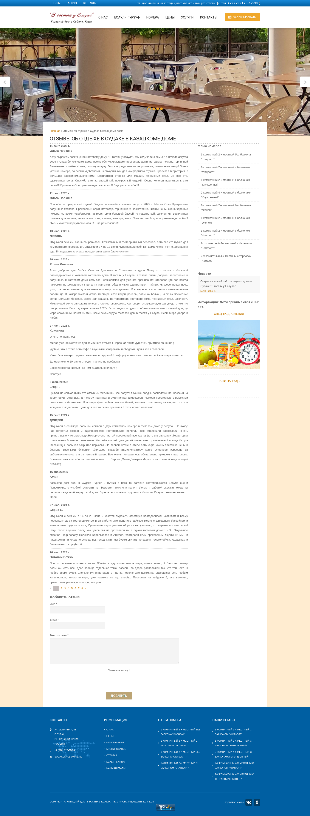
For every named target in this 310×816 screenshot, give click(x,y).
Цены (170, 17)
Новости (204, 274)
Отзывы (55, 3)
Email (53, 619)
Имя (52, 603)
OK (257, 802)
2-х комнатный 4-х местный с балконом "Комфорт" (226, 246)
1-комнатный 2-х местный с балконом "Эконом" (225, 220)
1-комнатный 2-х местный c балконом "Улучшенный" (225, 182)
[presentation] (119, 681)
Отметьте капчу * (119, 670)
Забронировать (244, 17)
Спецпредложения (229, 313)
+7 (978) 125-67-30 (243, 3)
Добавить (119, 696)
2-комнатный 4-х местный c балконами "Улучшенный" (226, 195)
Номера (152, 17)
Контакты (89, 3)
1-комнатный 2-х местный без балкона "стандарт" (226, 157)
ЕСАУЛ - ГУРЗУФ (127, 17)
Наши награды (116, 768)
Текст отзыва (58, 635)
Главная (55, 130)
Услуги (187, 17)
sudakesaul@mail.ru (68, 756)
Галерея (72, 3)
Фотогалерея (115, 742)
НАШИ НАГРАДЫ (229, 381)
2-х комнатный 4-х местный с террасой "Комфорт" (226, 258)
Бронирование (116, 749)
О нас (103, 17)
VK (248, 802)
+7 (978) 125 (64, 750)
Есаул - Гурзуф (115, 762)
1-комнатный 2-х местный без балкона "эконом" (226, 208)
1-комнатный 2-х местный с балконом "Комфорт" (225, 233)
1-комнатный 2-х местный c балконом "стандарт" (225, 170)
